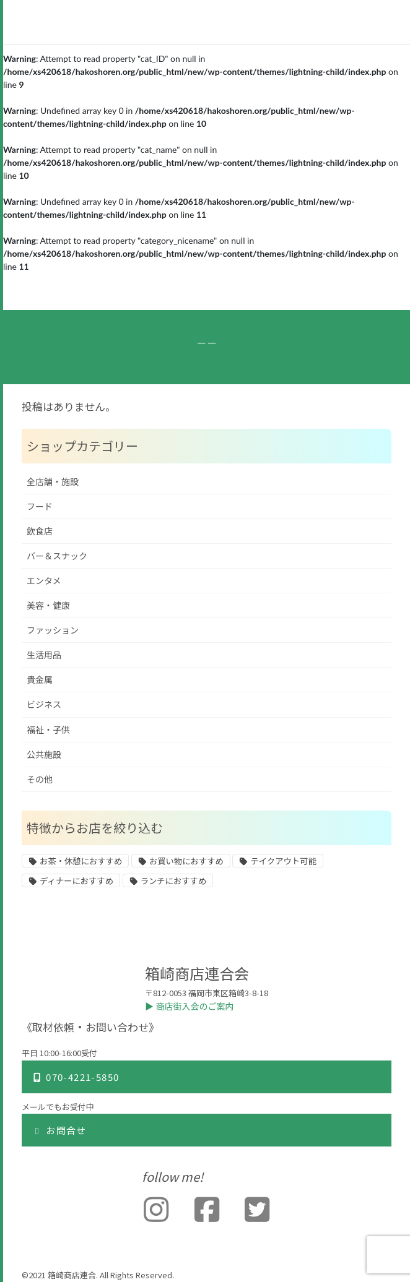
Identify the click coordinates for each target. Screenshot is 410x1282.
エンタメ (44, 580)
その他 (40, 779)
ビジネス (44, 704)
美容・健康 (48, 605)
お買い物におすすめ (186, 861)
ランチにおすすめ (174, 881)
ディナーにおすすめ (76, 881)
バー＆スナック (57, 556)
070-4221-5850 (75, 1076)
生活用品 (44, 655)
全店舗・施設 (53, 481)
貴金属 (40, 679)
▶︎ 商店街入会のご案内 (189, 1006)
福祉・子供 (48, 730)
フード (40, 506)
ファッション (53, 630)
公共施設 (44, 754)
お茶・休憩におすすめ (81, 861)
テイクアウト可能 (283, 861)
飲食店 (40, 531)
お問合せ (59, 1130)
